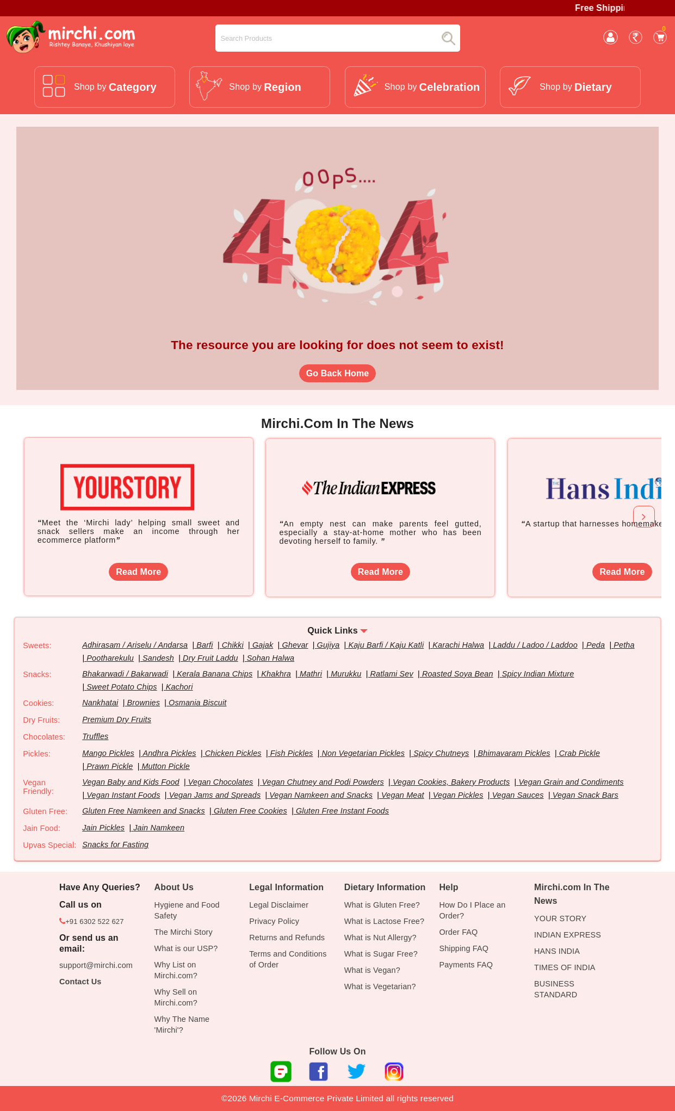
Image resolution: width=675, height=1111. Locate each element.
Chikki (233, 645)
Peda (595, 645)
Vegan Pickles (458, 795)
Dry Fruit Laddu (210, 658)
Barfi (204, 645)
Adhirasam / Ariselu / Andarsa (135, 645)
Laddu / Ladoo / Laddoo (535, 645)
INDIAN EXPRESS (567, 934)
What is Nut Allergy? (380, 937)
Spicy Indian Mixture (538, 673)
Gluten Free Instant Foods (342, 810)
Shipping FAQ (463, 948)
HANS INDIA (557, 951)
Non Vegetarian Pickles (363, 753)
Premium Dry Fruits (116, 719)
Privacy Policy (274, 921)
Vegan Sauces (518, 795)
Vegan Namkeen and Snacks (321, 795)
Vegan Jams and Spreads (215, 795)
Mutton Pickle (165, 766)
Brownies (143, 702)
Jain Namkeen (158, 827)
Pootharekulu (110, 658)
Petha (624, 645)
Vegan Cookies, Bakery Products (451, 782)
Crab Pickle (579, 753)
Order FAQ (458, 932)
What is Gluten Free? (382, 905)
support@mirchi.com (96, 965)
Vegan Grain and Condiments (570, 782)
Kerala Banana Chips (214, 673)
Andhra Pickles (169, 753)
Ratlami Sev (391, 673)
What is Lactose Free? (384, 921)
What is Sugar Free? (381, 953)
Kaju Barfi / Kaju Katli (386, 645)
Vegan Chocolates (220, 782)
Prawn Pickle (109, 766)
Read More (138, 571)
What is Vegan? (372, 970)
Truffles (95, 736)
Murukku (346, 673)
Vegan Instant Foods (123, 795)
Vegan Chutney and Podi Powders (323, 782)
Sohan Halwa (270, 658)
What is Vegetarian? (380, 986)
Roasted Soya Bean (457, 673)
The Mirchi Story (183, 932)
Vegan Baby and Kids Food (130, 782)
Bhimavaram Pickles (514, 753)
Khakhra (276, 673)
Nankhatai (100, 702)
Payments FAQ (466, 964)
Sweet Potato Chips (121, 686)
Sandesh (158, 658)
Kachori (179, 686)
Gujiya (328, 645)
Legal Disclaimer (278, 905)
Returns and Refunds (287, 937)
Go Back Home (337, 373)
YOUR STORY (560, 918)
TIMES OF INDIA (565, 967)
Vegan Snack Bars (585, 795)
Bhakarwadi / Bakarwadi (125, 673)
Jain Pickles (103, 827)
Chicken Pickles (233, 753)
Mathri (311, 673)
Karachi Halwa (458, 645)
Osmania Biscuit (197, 702)
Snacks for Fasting (115, 844)
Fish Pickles (291, 753)
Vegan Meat (402, 795)
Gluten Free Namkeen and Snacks (143, 810)
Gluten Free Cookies (250, 810)
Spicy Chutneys (441, 753)
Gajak (262, 645)
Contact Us (80, 981)
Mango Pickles (108, 753)
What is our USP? (186, 948)
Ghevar (295, 645)
